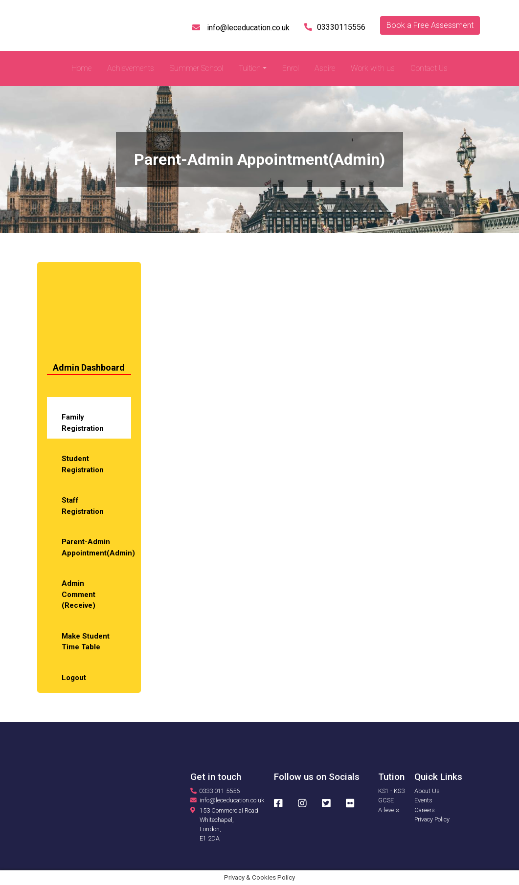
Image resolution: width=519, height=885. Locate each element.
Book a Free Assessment (430, 25)
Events (423, 800)
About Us (427, 791)
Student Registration (83, 464)
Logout (74, 677)
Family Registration (83, 423)
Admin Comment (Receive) (78, 594)
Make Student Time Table (86, 642)
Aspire (325, 68)
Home (81, 68)
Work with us (373, 68)
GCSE (386, 800)
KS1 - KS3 (391, 791)
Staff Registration (83, 506)
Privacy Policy (432, 819)
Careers (424, 810)
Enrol (290, 68)
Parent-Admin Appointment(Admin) (96, 547)
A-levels (388, 810)
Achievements (130, 68)
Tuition (250, 68)
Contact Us (429, 68)
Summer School (196, 68)
